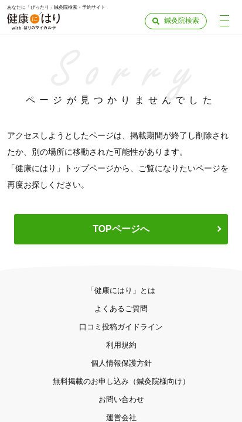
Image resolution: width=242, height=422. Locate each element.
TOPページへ (121, 229)
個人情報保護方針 (121, 363)
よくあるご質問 (121, 308)
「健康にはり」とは (121, 290)
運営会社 (121, 417)
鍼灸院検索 (181, 20)
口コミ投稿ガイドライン (121, 326)
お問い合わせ (121, 399)
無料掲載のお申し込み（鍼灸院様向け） (121, 381)
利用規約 (121, 345)
